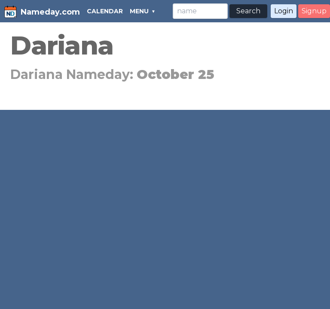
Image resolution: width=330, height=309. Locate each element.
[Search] (200, 11)
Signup (314, 11)
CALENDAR (105, 11)
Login (283, 11)
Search (248, 11)
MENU (139, 11)
